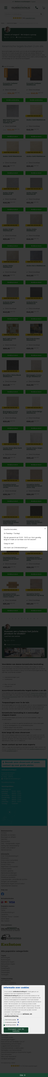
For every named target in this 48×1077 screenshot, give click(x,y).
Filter (21, 1075)
